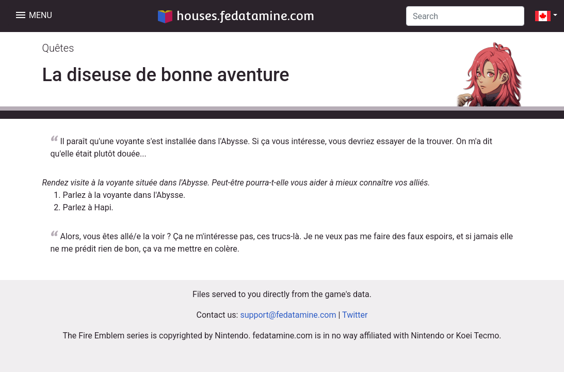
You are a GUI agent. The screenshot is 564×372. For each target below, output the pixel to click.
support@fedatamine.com (288, 315)
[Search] (465, 16)
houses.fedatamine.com (236, 15)
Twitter (354, 315)
